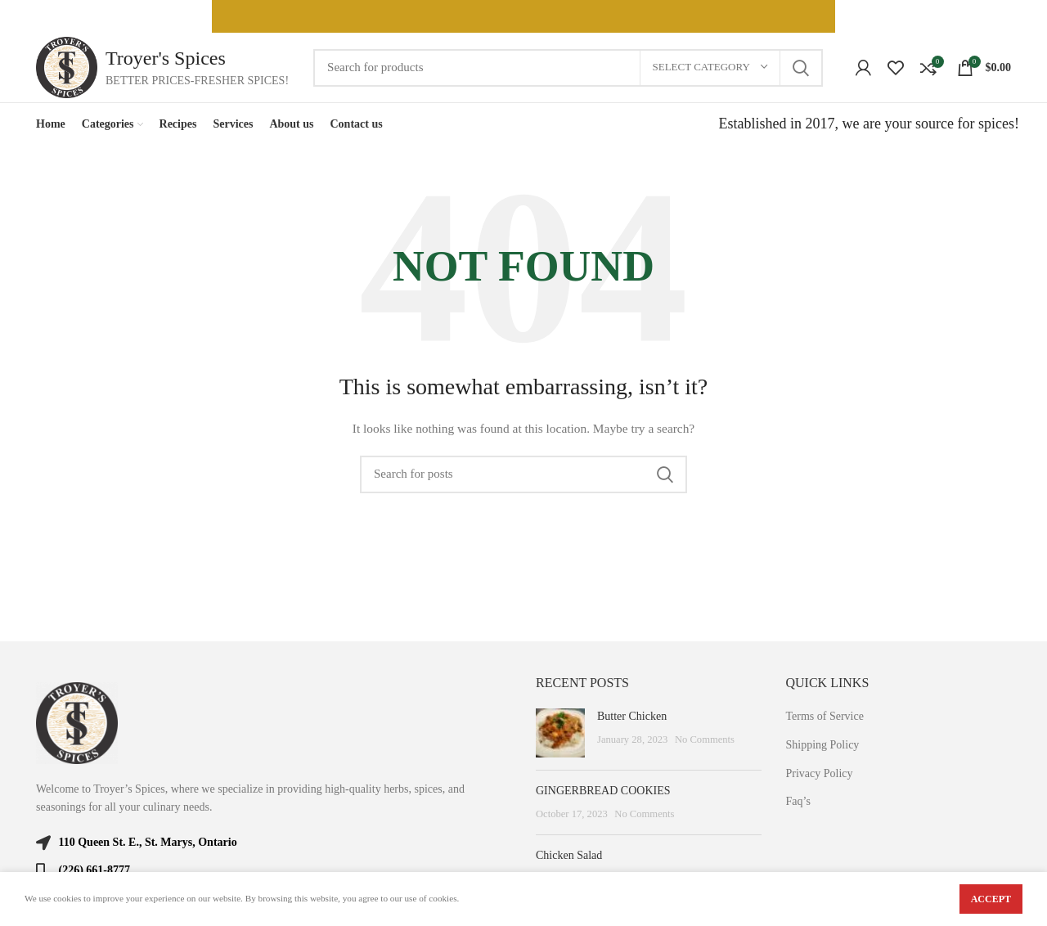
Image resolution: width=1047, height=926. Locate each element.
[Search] (567, 68)
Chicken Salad (569, 855)
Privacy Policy (819, 773)
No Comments (705, 739)
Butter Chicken (632, 716)
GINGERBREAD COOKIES (603, 790)
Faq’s (798, 801)
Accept (991, 899)
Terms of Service (825, 716)
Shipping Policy (823, 745)
